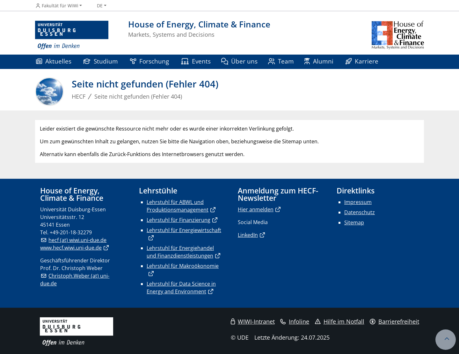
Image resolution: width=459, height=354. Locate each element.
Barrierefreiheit (394, 321)
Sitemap (354, 222)
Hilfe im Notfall (339, 321)
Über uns (239, 61)
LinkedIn (248, 234)
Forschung (149, 61)
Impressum (358, 202)
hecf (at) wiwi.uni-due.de (77, 240)
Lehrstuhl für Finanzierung (178, 219)
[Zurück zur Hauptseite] (398, 35)
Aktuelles (53, 61)
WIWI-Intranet (253, 321)
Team (281, 61)
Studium (101, 61)
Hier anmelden (255, 209)
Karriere (362, 61)
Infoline (294, 321)
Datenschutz (359, 212)
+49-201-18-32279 (71, 232)
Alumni (318, 61)
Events (196, 61)
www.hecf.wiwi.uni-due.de (71, 247)
